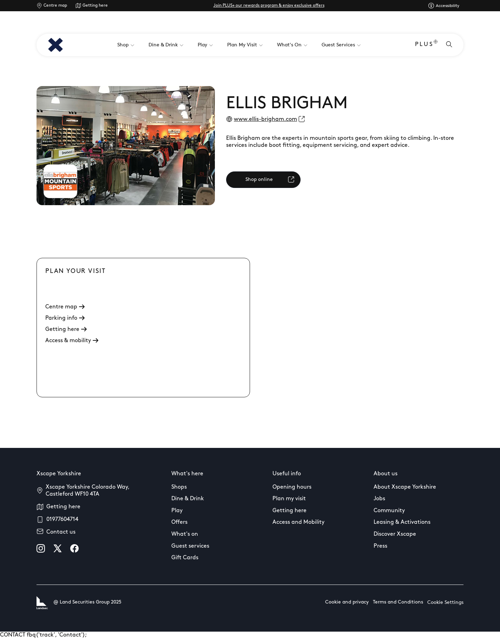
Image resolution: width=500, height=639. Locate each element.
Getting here (95, 6)
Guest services (190, 546)
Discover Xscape (395, 534)
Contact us (60, 532)
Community (389, 511)
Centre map (55, 6)
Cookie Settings (445, 602)
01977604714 (62, 519)
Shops (179, 487)
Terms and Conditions (398, 602)
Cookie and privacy (347, 602)
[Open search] (449, 45)
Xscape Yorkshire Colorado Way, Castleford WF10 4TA (87, 490)
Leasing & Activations (402, 522)
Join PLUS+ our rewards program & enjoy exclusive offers (268, 6)
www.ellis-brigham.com (265, 119)
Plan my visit (289, 499)
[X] (57, 548)
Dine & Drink (187, 499)
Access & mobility (71, 341)
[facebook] (74, 548)
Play (177, 511)
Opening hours (291, 487)
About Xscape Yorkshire (405, 487)
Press (380, 546)
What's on (184, 534)
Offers (179, 522)
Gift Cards (184, 558)
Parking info (65, 318)
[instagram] (41, 548)
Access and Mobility (298, 522)
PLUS (426, 45)
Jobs (379, 499)
